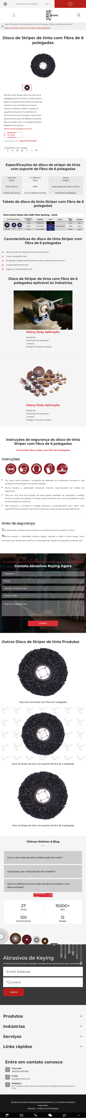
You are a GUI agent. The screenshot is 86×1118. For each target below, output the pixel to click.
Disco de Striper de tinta (61, 24)
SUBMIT (43, 623)
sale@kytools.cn (21, 1079)
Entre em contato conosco (10, 135)
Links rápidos (17, 1046)
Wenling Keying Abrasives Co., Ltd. (44, 1102)
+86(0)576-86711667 (28, 141)
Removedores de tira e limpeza (34, 24)
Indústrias (14, 1026)
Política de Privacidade (48, 1108)
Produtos (14, 24)
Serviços (12, 1036)
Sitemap (31, 1108)
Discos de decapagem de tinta (18, 129)
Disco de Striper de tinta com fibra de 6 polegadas (27, 28)
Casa (6, 24)
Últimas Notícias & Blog (43, 843)
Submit (13, 992)
